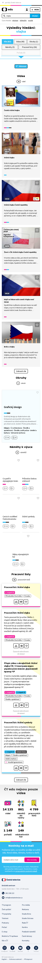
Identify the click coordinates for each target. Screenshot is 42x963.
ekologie (15, 20)
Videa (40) (20, 41)
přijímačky (23, 20)
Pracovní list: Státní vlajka (17, 587)
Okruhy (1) (33, 41)
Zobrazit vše (21, 371)
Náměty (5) (10, 47)
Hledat (35, 16)
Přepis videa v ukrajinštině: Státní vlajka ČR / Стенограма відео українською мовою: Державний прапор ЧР (21, 667)
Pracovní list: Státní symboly (18, 722)
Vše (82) (7, 41)
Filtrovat (22, 66)
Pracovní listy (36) (29, 47)
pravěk (30, 20)
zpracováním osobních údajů (26, 871)
